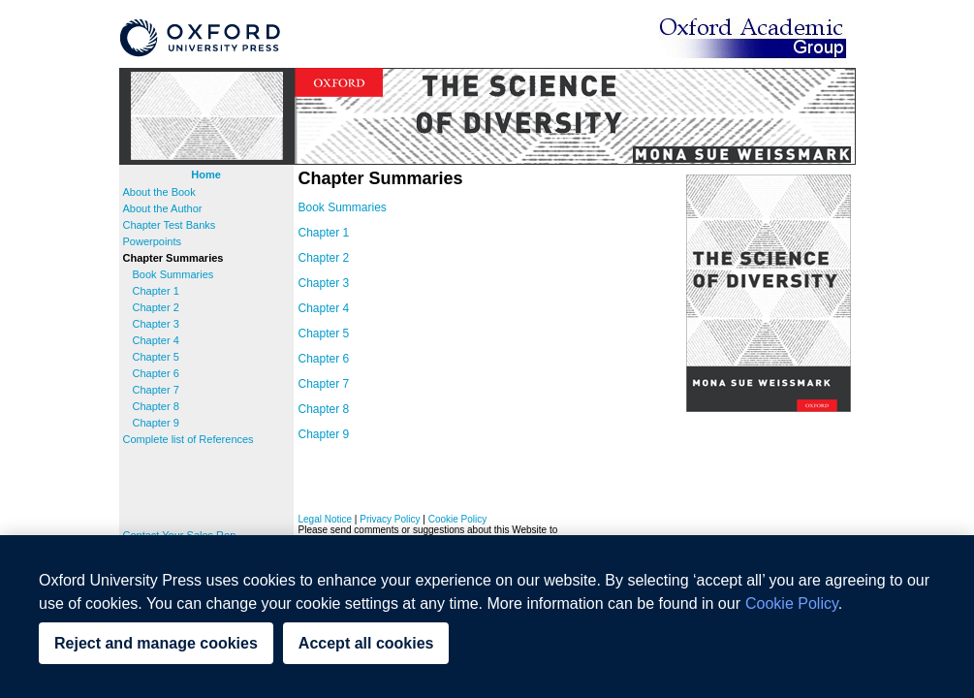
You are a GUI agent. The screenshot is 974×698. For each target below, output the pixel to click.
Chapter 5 (156, 357)
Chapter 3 (156, 324)
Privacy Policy (390, 519)
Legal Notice (325, 519)
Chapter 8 (156, 406)
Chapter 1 (156, 291)
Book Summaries (173, 274)
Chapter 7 (156, 390)
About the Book (159, 192)
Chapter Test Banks (169, 225)
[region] (487, 616)
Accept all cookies (366, 643)
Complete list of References (188, 439)
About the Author (163, 208)
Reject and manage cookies (156, 643)
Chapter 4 (156, 340)
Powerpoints (152, 241)
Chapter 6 (156, 373)
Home (206, 174)
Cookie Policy (457, 519)
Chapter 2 (156, 307)
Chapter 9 (156, 422)
